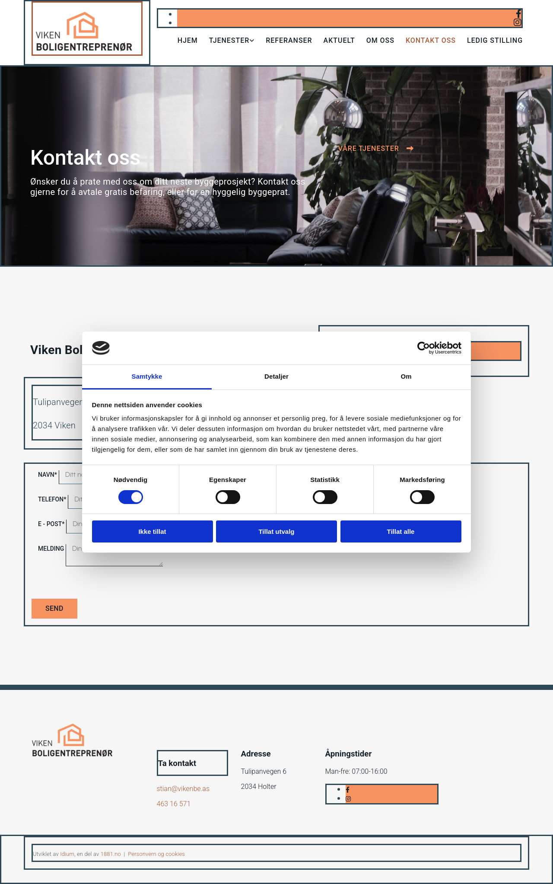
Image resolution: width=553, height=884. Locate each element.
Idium (67, 854)
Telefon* (52, 499)
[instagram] (517, 22)
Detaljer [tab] (276, 376)
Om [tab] (405, 376)
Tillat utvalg (276, 531)
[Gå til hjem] (87, 53)
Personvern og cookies (156, 854)
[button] (375, 148)
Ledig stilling (495, 40)
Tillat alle (401, 531)
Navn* (47, 474)
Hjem (188, 40)
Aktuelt (339, 40)
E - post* (51, 523)
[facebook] (518, 14)
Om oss (380, 40)
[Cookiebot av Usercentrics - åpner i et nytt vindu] (423, 347)
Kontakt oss (431, 40)
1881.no (111, 854)
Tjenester (229, 40)
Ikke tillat (152, 531)
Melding (51, 548)
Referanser (289, 40)
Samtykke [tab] (147, 376)
